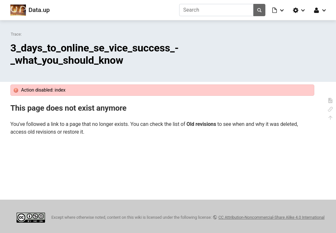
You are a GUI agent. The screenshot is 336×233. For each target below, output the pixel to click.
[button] (278, 10)
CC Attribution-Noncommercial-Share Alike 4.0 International (271, 217)
